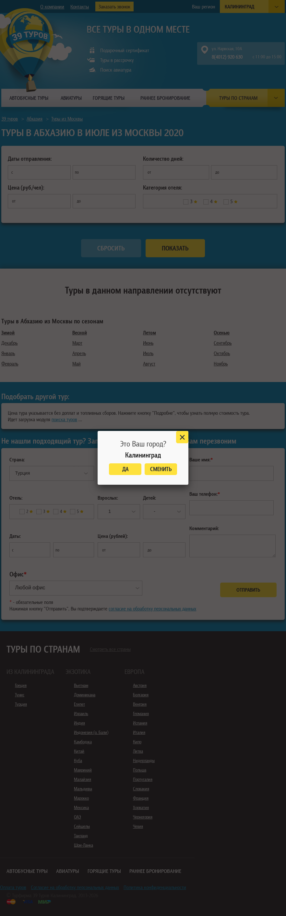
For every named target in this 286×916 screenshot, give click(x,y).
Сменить (161, 469)
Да (125, 469)
